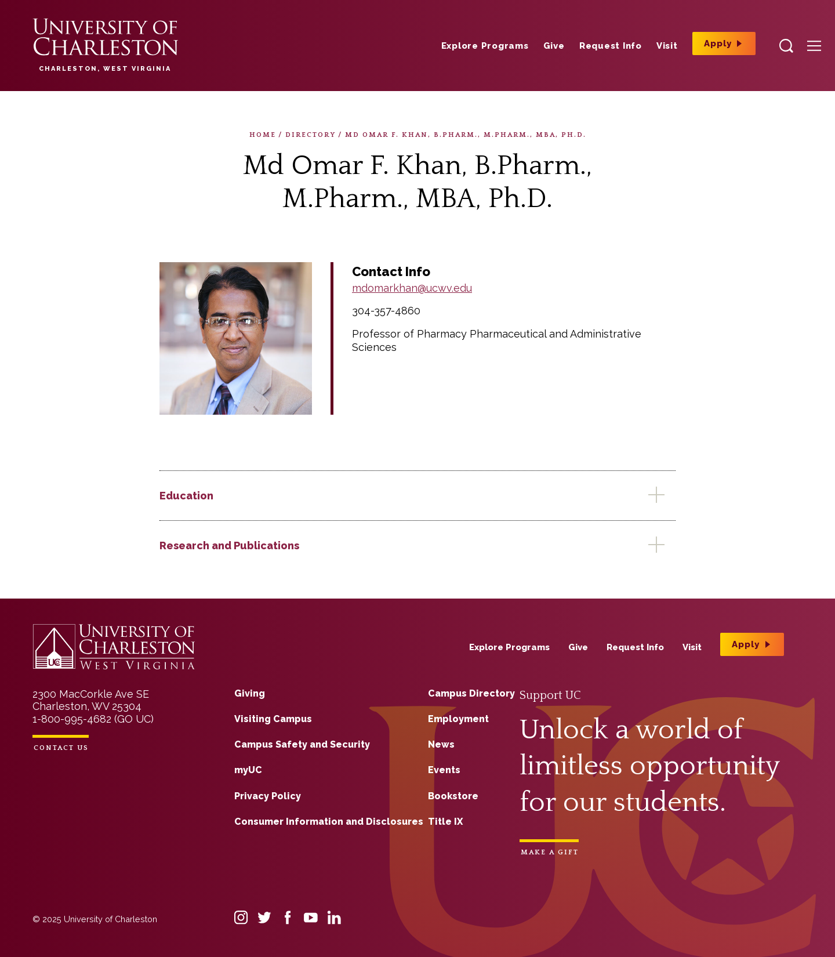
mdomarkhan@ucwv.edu (412, 288)
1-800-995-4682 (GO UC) (93, 719)
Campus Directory (471, 693)
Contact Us (61, 748)
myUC (248, 769)
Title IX (445, 821)
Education (186, 496)
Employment (458, 718)
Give (554, 46)
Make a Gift (550, 852)
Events (444, 769)
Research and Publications (229, 545)
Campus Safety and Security (302, 744)
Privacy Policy (267, 796)
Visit (667, 46)
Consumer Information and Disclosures (328, 821)
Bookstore (453, 796)
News (441, 744)
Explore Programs (485, 46)
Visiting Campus (273, 718)
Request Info (610, 46)
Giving (249, 693)
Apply (718, 43)
